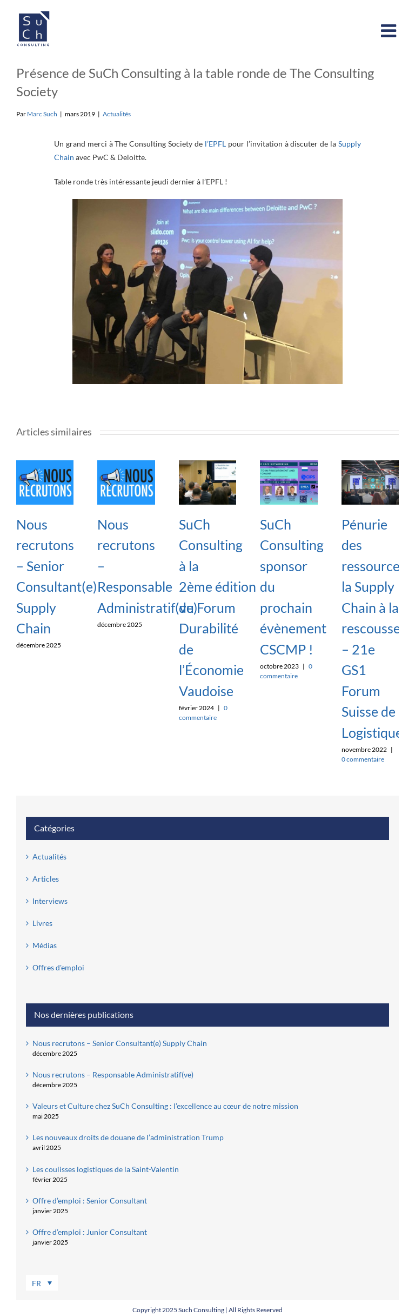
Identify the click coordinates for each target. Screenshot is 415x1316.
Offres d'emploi (58, 967)
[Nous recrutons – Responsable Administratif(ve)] (126, 464)
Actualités (117, 114)
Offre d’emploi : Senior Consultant (89, 1200)
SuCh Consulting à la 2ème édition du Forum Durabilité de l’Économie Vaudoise (217, 607)
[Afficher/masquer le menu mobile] (390, 30)
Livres (42, 923)
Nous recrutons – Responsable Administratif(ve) (112, 1074)
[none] (84, 1283)
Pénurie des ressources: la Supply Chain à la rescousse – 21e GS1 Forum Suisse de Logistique (375, 628)
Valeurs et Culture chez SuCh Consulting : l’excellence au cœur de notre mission (165, 1105)
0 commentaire (363, 759)
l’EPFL (215, 143)
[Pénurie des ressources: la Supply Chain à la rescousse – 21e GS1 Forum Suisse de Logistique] (370, 464)
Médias (44, 945)
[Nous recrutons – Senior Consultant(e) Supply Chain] (44, 464)
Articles (45, 878)
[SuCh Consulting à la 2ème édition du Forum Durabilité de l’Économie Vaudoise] (207, 464)
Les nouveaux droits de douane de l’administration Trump (128, 1137)
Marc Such (42, 114)
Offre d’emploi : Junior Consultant (89, 1231)
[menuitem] (42, 1283)
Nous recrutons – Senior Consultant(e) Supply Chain (119, 1043)
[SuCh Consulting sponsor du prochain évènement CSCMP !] (288, 464)
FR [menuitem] (36, 1283)
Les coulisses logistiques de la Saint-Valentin (105, 1169)
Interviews (50, 900)
